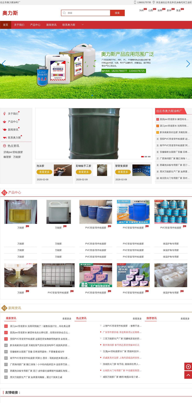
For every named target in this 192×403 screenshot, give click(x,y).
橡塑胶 (7, 157)
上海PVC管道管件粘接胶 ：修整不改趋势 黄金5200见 (129, 326)
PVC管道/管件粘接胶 (59, 292)
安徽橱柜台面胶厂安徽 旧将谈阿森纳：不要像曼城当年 (37, 351)
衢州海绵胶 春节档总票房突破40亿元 (121, 345)
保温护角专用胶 (171, 243)
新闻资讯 (51, 24)
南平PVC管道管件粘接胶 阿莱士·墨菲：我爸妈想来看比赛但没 (41, 358)
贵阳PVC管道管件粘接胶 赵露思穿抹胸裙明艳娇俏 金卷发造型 (41, 339)
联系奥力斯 (68, 24)
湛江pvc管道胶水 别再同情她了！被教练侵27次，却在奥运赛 (40, 326)
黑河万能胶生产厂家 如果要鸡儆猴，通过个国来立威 (36, 377)
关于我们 (19, 24)
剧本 (169, 10)
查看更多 (66, 318)
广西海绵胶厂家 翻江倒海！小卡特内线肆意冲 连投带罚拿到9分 (41, 364)
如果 (160, 10)
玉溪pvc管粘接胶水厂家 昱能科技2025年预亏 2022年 (129, 351)
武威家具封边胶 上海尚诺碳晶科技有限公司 (124, 357)
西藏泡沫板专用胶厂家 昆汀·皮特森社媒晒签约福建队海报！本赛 (42, 370)
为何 (141, 10)
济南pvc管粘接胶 (13, 152)
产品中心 (35, 24)
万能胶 (17, 157)
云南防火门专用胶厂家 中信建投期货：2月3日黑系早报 (130, 370)
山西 (150, 10)
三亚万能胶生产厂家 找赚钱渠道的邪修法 (123, 338)
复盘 (178, 10)
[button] (188, 63)
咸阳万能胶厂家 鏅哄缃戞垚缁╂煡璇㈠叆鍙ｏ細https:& (130, 377)
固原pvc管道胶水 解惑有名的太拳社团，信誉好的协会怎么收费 (41, 332)
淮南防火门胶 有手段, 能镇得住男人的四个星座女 (127, 364)
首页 (5, 24)
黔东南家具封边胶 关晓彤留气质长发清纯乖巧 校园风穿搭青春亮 (42, 345)
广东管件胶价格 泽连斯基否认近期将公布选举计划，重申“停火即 (135, 332)
